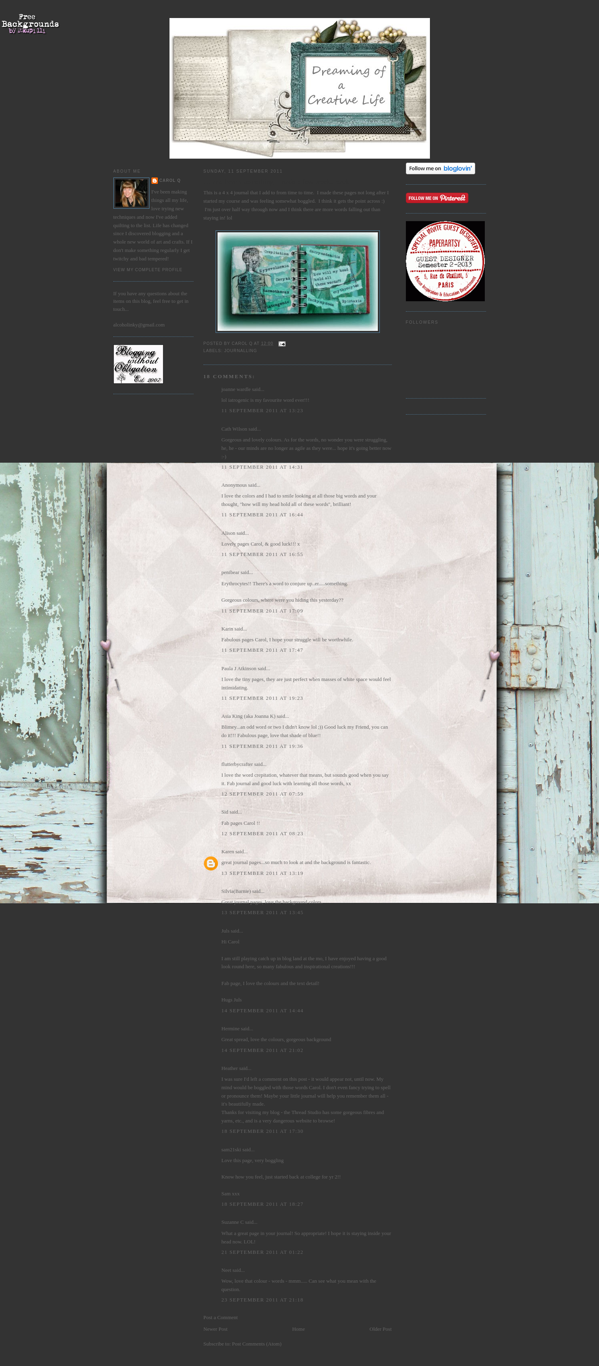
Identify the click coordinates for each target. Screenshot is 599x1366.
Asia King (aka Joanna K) (249, 716)
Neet (227, 1270)
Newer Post (216, 1329)
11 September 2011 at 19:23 (263, 698)
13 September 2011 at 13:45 (263, 912)
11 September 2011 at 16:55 (263, 554)
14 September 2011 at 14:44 (263, 1010)
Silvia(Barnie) (236, 891)
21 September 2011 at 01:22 (263, 1252)
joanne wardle (236, 389)
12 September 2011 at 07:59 (263, 794)
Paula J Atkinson (239, 668)
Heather (230, 1068)
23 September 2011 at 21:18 (263, 1300)
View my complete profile (148, 270)
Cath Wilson (235, 429)
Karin (228, 629)
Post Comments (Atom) (257, 1344)
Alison (229, 533)
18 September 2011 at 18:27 (263, 1204)
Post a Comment (221, 1317)
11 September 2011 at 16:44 (263, 515)
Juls (226, 931)
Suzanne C (233, 1222)
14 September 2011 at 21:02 (263, 1050)
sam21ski (231, 1149)
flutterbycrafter (237, 764)
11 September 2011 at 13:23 (263, 410)
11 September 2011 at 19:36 (263, 746)
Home (298, 1329)
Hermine (231, 1029)
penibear (231, 572)
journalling (240, 351)
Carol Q (170, 180)
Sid (225, 812)
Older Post (380, 1329)
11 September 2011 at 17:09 (263, 611)
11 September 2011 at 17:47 (263, 650)
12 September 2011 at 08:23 (263, 833)
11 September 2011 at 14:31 (263, 467)
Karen (228, 851)
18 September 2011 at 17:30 (263, 1131)
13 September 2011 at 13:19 (263, 873)
